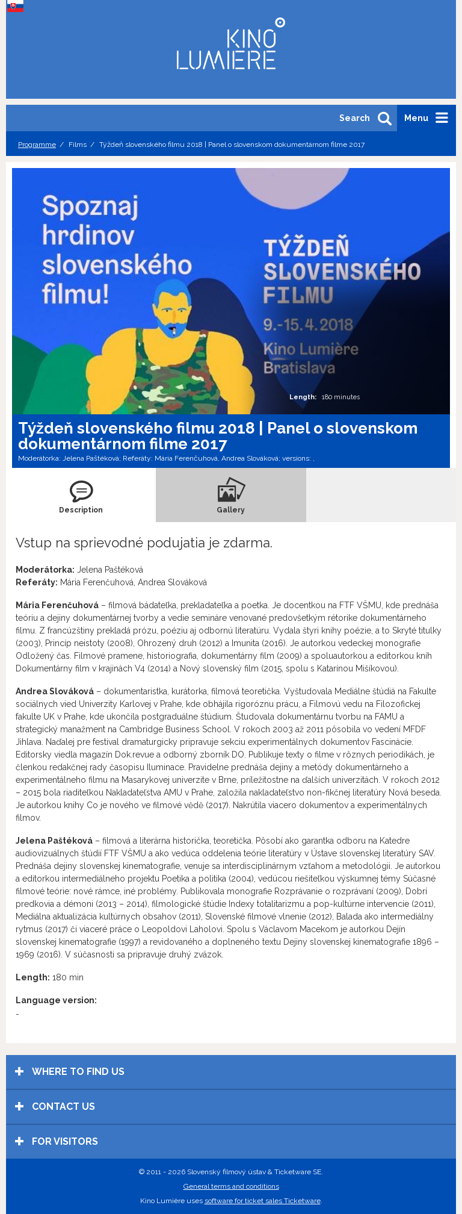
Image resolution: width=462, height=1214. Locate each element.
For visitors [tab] (56, 1141)
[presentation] (81, 495)
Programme (37, 144)
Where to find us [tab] (70, 1071)
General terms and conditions (231, 1186)
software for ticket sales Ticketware (263, 1201)
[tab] (81, 495)
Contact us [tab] (55, 1106)
